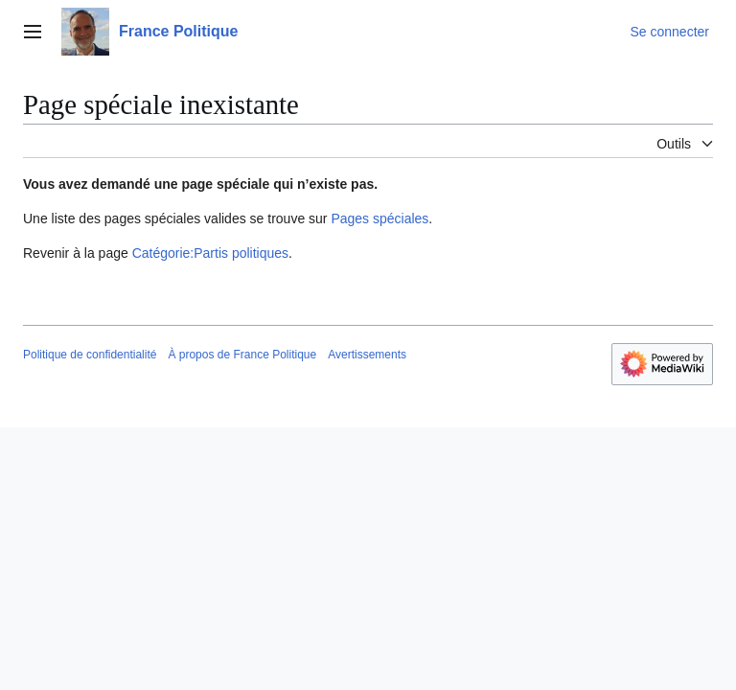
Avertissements (367, 354)
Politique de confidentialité (89, 354)
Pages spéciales (379, 218)
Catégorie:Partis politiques (210, 253)
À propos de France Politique (242, 354)
